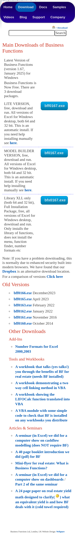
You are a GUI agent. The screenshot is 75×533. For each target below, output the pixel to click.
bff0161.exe (23, 317)
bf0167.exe (54, 153)
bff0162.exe (23, 311)
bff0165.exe (23, 299)
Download (26, 7)
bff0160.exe (23, 323)
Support (38, 17)
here (13, 143)
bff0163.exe (23, 305)
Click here (55, 277)
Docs (43, 7)
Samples (59, 7)
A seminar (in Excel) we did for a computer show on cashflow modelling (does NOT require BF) (42, 440)
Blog (23, 17)
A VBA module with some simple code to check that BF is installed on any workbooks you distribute (41, 415)
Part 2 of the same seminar (36, 484)
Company (57, 17)
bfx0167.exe (55, 200)
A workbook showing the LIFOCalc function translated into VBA (42, 399)
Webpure (60, 531)
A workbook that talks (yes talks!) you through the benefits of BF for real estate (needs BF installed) (42, 371)
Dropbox (9, 271)
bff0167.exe (55, 106)
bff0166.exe (23, 293)
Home (8, 7)
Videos (8, 17)
